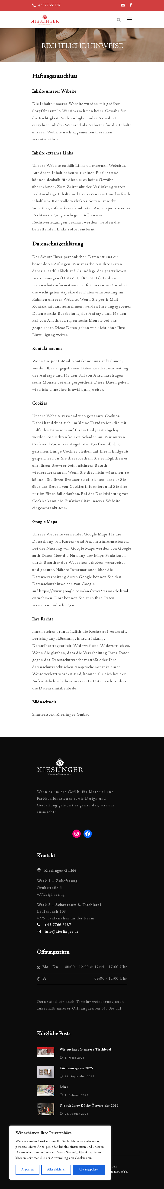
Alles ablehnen (56, 1169)
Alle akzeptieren (89, 1169)
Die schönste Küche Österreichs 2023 (89, 1105)
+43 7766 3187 (57, 925)
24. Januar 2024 (76, 1113)
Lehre (64, 1087)
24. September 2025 (79, 1076)
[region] (60, 1153)
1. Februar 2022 (76, 1095)
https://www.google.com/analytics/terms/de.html (83, 591)
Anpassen (27, 1169)
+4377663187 (49, 5)
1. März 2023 (74, 1057)
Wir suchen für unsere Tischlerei (85, 1049)
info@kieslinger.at (61, 932)
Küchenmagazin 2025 (76, 1068)
